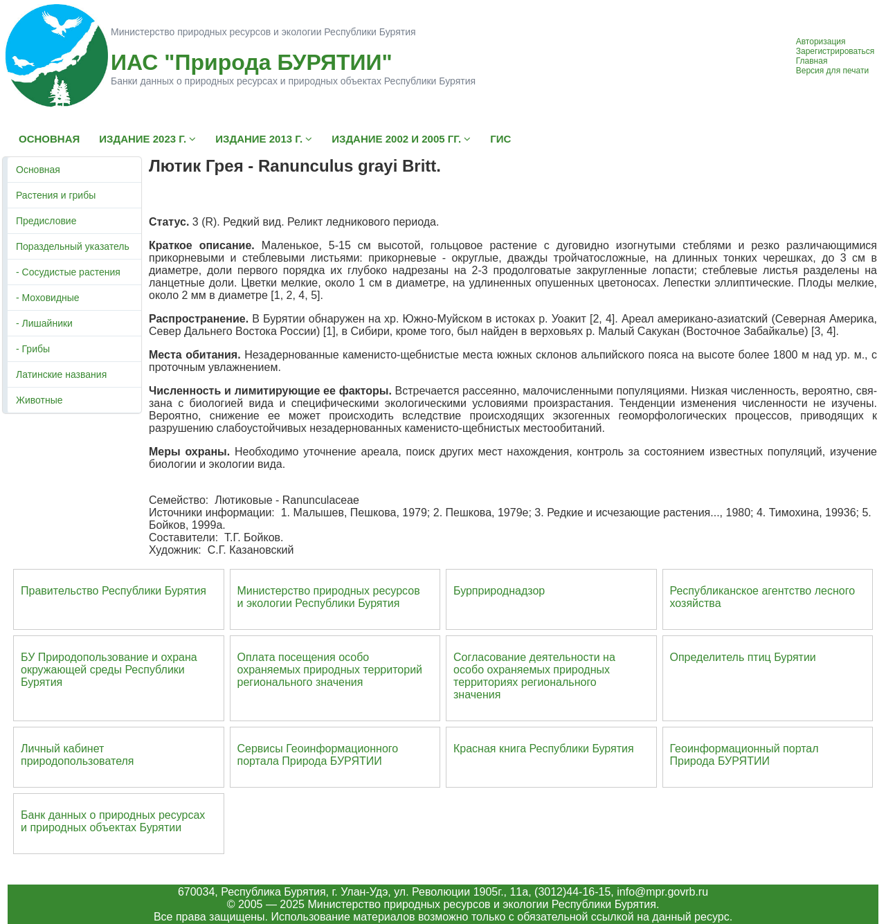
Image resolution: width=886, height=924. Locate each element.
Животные (39, 400)
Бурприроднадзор (499, 591)
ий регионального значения (330, 676)
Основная (38, 169)
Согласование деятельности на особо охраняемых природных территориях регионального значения (534, 675)
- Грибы (33, 348)
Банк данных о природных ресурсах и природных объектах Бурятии (113, 821)
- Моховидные (48, 297)
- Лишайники (44, 323)
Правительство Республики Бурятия (113, 591)
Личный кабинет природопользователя (77, 755)
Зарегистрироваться (835, 51)
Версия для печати (832, 70)
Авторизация (821, 41)
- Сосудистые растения (68, 272)
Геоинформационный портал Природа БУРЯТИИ (744, 755)
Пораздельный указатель (72, 246)
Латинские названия (61, 374)
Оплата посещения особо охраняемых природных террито (320, 663)
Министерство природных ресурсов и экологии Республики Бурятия (328, 597)
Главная (812, 61)
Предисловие (46, 220)
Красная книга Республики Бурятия (543, 748)
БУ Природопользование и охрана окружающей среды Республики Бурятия (109, 669)
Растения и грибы (56, 195)
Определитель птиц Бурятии (743, 657)
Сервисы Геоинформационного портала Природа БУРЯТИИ (318, 755)
